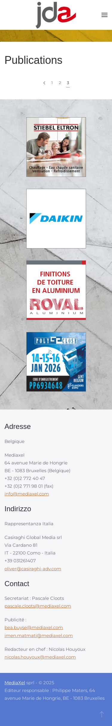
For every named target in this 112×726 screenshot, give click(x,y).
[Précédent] (44, 82)
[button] (105, 15)
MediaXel (14, 682)
